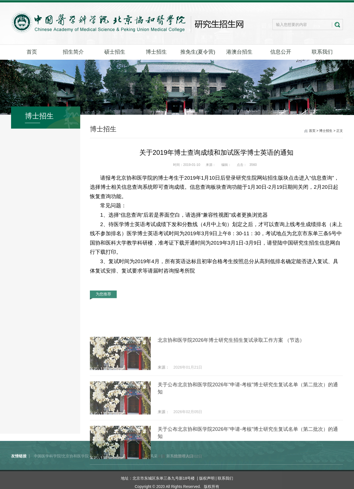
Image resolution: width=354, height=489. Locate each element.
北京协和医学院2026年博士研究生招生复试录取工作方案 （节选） (231, 378)
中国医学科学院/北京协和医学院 (61, 464)
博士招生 (156, 52)
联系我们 (322, 52)
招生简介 (73, 52)
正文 (339, 131)
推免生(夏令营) (197, 52)
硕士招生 (114, 52)
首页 (32, 52)
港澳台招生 (239, 52)
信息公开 (280, 52)
